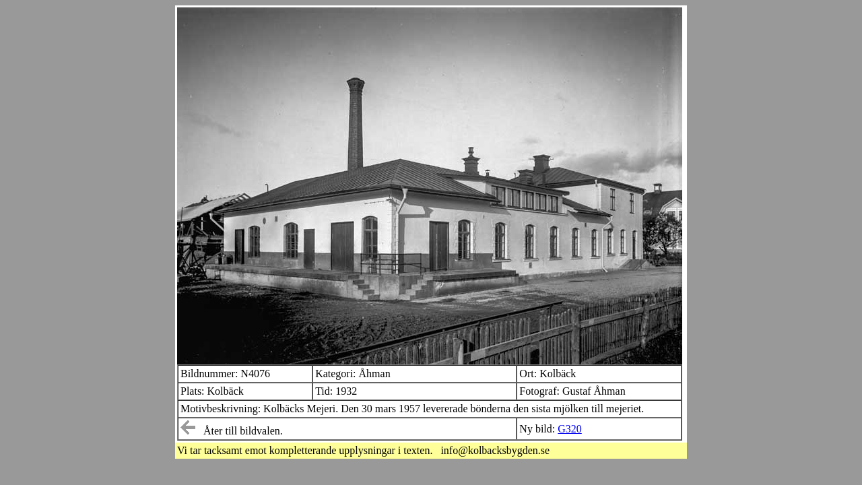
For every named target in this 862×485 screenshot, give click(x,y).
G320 (570, 428)
